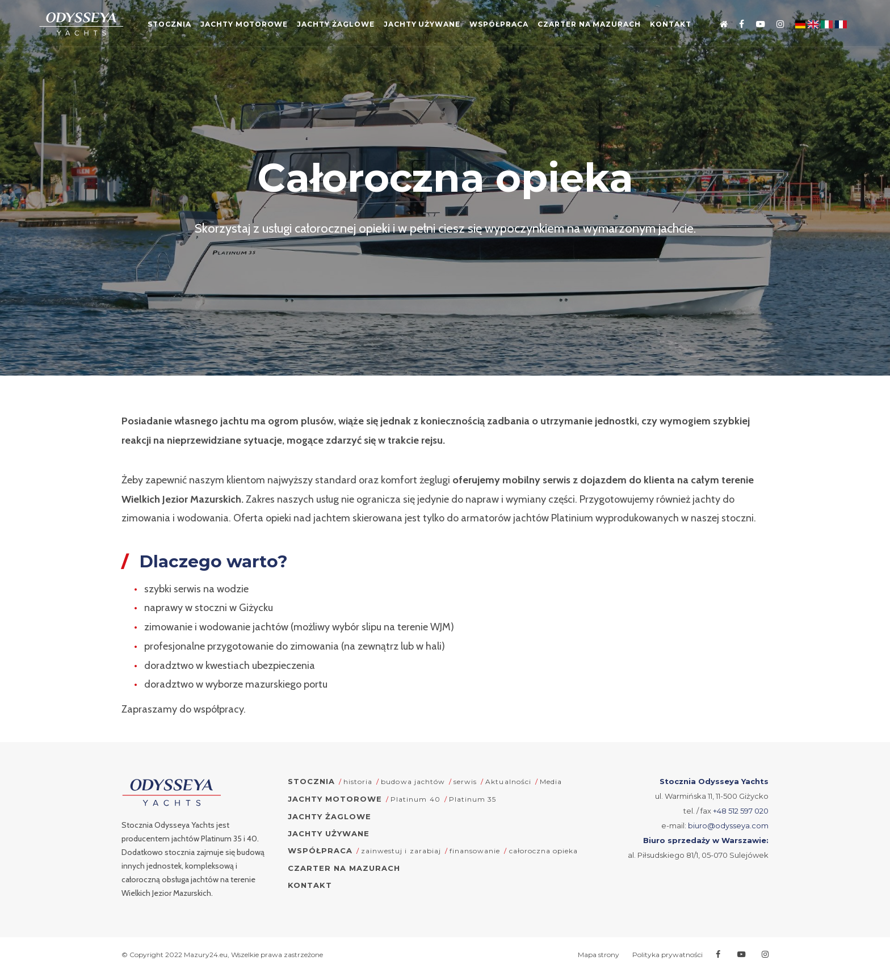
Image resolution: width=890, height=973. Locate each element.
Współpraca (529, 25)
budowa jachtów (413, 781)
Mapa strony (598, 954)
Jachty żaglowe (355, 25)
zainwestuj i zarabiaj (401, 850)
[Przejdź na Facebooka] (735, 25)
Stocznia (176, 25)
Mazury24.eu (206, 954)
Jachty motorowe (256, 25)
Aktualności (508, 781)
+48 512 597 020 (741, 810)
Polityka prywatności (667, 954)
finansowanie (475, 850)
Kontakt (445, 60)
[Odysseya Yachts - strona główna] (171, 792)
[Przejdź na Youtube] (754, 25)
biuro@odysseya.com (728, 825)
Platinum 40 (415, 799)
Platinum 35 (472, 799)
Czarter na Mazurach (627, 25)
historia (357, 781)
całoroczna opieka (543, 850)
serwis (465, 781)
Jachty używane (447, 25)
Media (551, 781)
